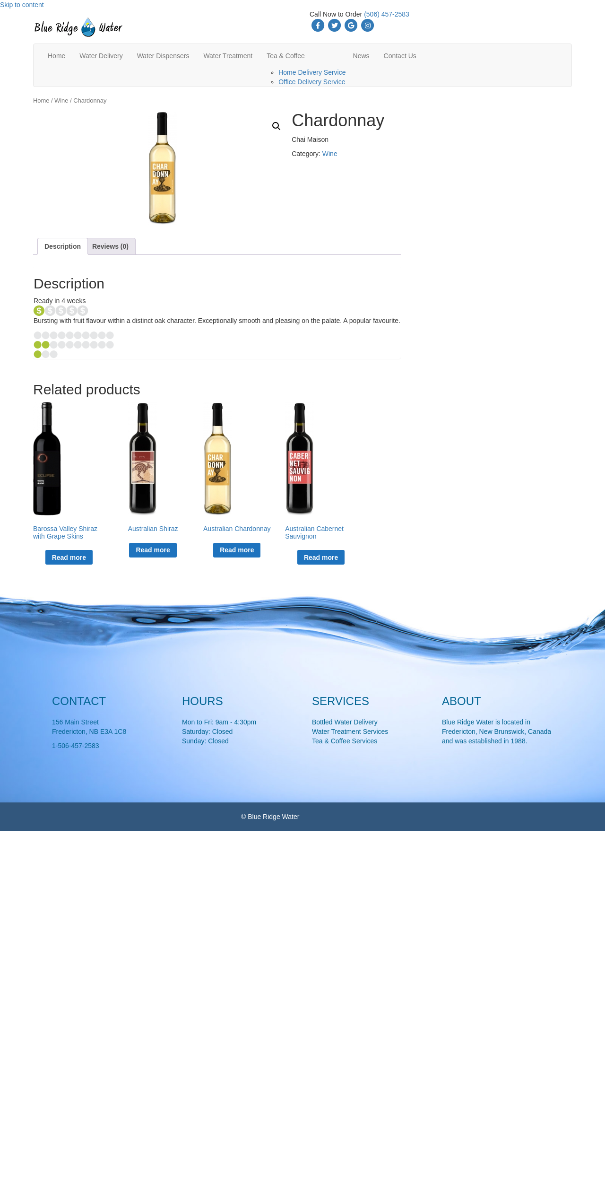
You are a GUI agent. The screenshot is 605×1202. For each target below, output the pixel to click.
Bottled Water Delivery (345, 722)
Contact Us (400, 56)
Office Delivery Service (311, 82)
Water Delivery (100, 56)
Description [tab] (62, 246)
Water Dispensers (163, 56)
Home (56, 56)
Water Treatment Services (350, 731)
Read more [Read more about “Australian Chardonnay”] (237, 550)
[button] (276, 126)
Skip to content (22, 5)
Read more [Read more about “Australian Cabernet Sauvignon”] (321, 557)
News (361, 56)
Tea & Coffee (286, 56)
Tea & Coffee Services (344, 741)
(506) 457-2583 (386, 14)
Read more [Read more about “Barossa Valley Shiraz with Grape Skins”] (69, 557)
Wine (61, 100)
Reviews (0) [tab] (110, 246)
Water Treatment (227, 56)
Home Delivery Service (312, 72)
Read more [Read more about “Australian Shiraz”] (153, 550)
